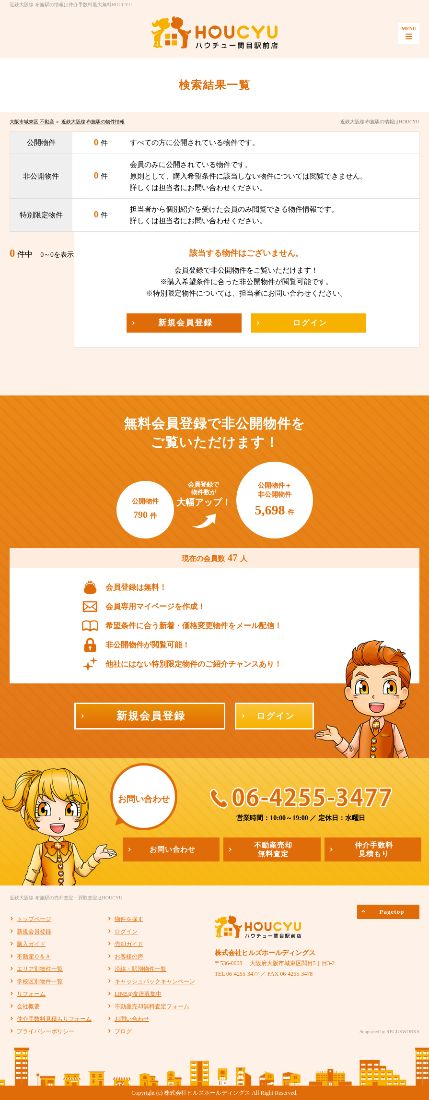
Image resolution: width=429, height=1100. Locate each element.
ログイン (126, 931)
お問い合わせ (132, 1019)
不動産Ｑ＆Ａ (34, 956)
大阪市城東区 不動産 (32, 121)
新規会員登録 (34, 931)
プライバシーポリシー (45, 1031)
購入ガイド (31, 944)
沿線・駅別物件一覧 (140, 969)
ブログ (123, 1031)
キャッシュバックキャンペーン (155, 981)
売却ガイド (129, 944)
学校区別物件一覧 (40, 981)
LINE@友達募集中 (138, 994)
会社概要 (28, 1006)
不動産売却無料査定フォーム (152, 1006)
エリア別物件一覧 (40, 969)
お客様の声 (129, 956)
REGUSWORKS (402, 1031)
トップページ (34, 919)
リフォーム (31, 994)
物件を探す (129, 919)
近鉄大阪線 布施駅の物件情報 (93, 121)
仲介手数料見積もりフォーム (54, 1019)
